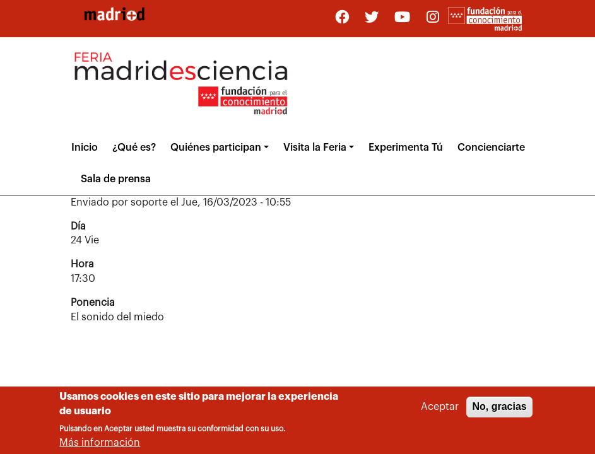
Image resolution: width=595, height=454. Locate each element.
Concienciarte (491, 148)
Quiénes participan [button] (215, 148)
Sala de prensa (116, 179)
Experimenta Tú (405, 148)
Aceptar (440, 408)
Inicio (84, 148)
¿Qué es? (134, 148)
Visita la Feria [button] (314, 148)
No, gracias (499, 407)
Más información (99, 444)
